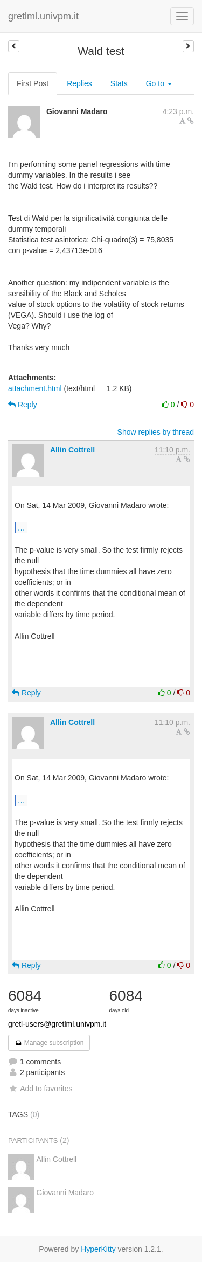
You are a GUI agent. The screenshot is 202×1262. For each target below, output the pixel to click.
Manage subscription (49, 1043)
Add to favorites (40, 1088)
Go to (159, 83)
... (21, 527)
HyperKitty (98, 1249)
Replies (79, 83)
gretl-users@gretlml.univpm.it (57, 1024)
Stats (119, 83)
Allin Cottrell (72, 449)
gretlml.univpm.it (43, 16)
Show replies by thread (155, 432)
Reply (22, 404)
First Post (32, 83)
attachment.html (35, 388)
